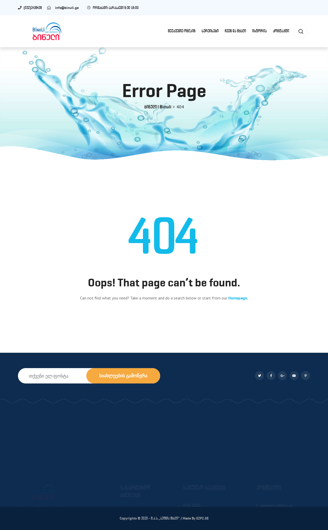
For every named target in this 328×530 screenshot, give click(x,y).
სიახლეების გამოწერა (123, 376)
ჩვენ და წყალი (235, 30)
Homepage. (238, 298)
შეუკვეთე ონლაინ (182, 30)
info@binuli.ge (66, 8)
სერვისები (210, 30)
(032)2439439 (35, 8)
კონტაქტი (281, 30)
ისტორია (259, 30)
